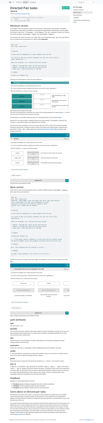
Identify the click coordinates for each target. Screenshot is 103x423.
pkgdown (89, 419)
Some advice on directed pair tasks (81, 21)
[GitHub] (93, 2)
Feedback (76, 17)
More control (77, 12)
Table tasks (17, 414)
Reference (19, 2)
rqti (10, 2)
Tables (60, 117)
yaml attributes (77, 15)
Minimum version (78, 10)
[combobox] (85, 2)
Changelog (33, 2)
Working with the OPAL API (48, 129)
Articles (25, 2)
